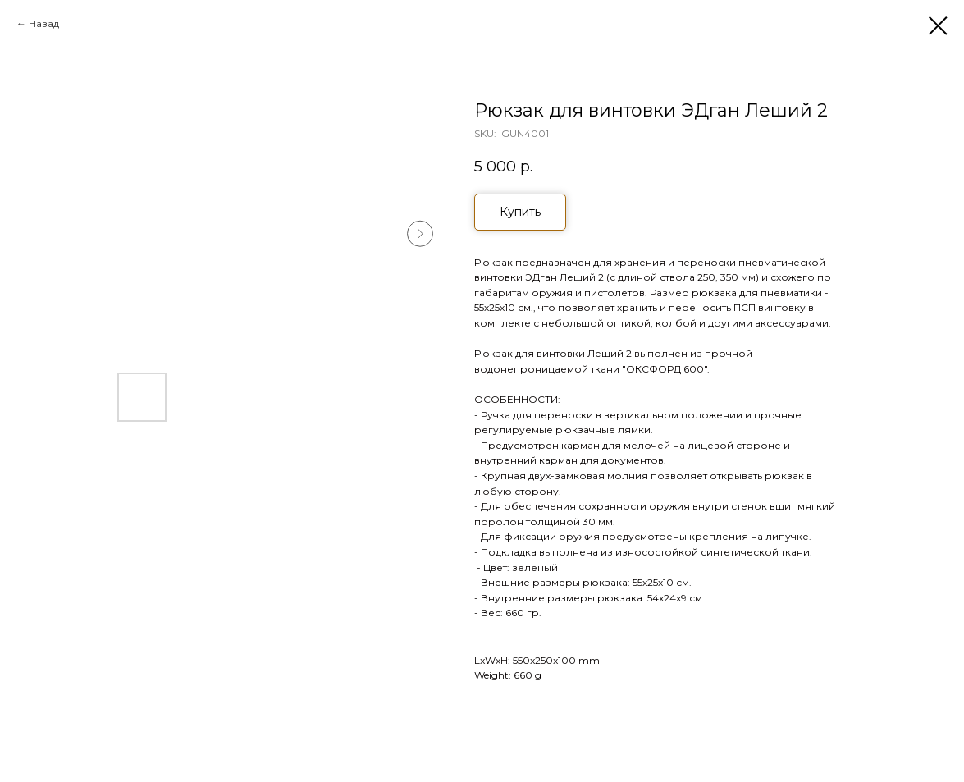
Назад (44, 23)
